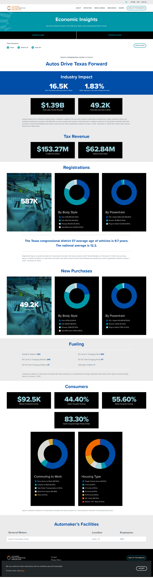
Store (133, 2)
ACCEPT (141, 568)
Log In (143, 2)
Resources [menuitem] (112, 8)
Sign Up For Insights (136, 559)
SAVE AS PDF (140, 46)
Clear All (38, 48)
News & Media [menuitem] (99, 8)
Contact (54, 558)
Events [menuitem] (121, 8)
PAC (138, 2)
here (22, 570)
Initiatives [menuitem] (88, 8)
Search (126, 2)
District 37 (24, 48)
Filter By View (38, 35)
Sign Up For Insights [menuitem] (136, 8)
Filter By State (114, 35)
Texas (12, 48)
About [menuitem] (78, 8)
